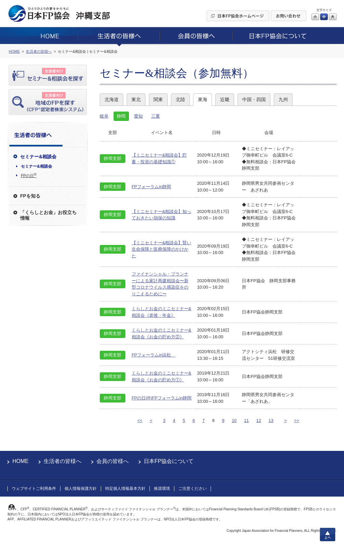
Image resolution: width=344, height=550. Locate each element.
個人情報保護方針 (80, 488)
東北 (136, 99)
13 (270, 420)
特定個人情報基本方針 (125, 488)
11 (246, 420)
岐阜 (104, 116)
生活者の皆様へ (62, 461)
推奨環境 (162, 488)
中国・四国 (254, 99)
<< (139, 420)
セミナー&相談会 (36, 166)
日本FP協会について (169, 461)
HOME (20, 461)
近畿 (224, 99)
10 (234, 420)
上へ (327, 534)
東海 (202, 99)
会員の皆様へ (112, 461)
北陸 (180, 99)
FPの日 (29, 175)
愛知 (138, 116)
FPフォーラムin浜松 (154, 354)
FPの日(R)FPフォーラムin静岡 (161, 397)
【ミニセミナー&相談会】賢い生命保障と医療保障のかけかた (161, 249)
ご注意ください (192, 488)
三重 (155, 116)
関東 (158, 99)
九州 (283, 99)
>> (296, 420)
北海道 (111, 99)
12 (258, 420)
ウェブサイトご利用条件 (34, 488)
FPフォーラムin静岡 (151, 186)
